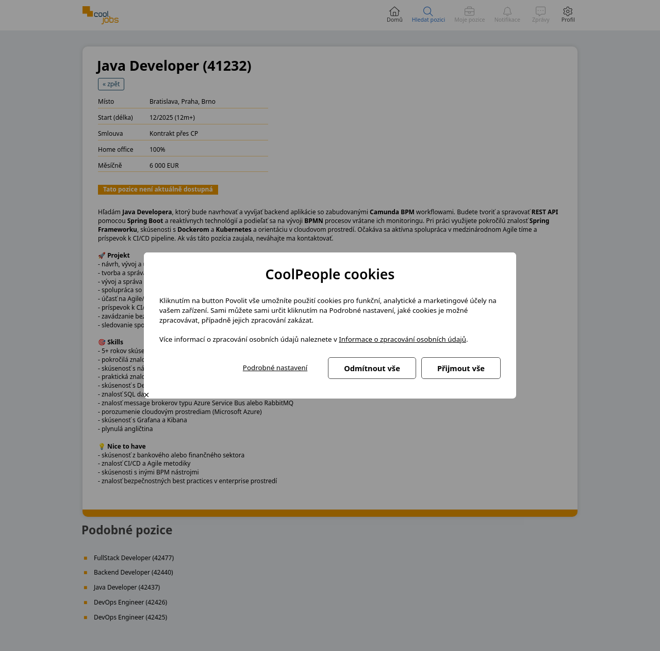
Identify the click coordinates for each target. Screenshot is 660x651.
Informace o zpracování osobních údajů (402, 339)
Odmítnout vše (372, 368)
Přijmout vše (461, 368)
